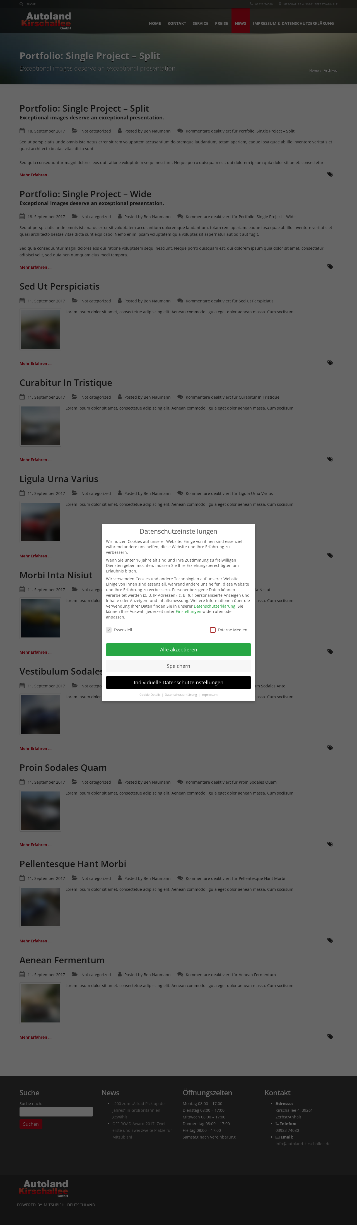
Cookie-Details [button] (150, 689)
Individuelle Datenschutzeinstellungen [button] (178, 677)
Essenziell (119, 624)
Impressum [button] (209, 689)
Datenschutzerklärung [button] (181, 689)
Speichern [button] (178, 660)
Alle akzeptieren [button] (178, 644)
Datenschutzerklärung (214, 600)
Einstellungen (188, 606)
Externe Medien (228, 624)
